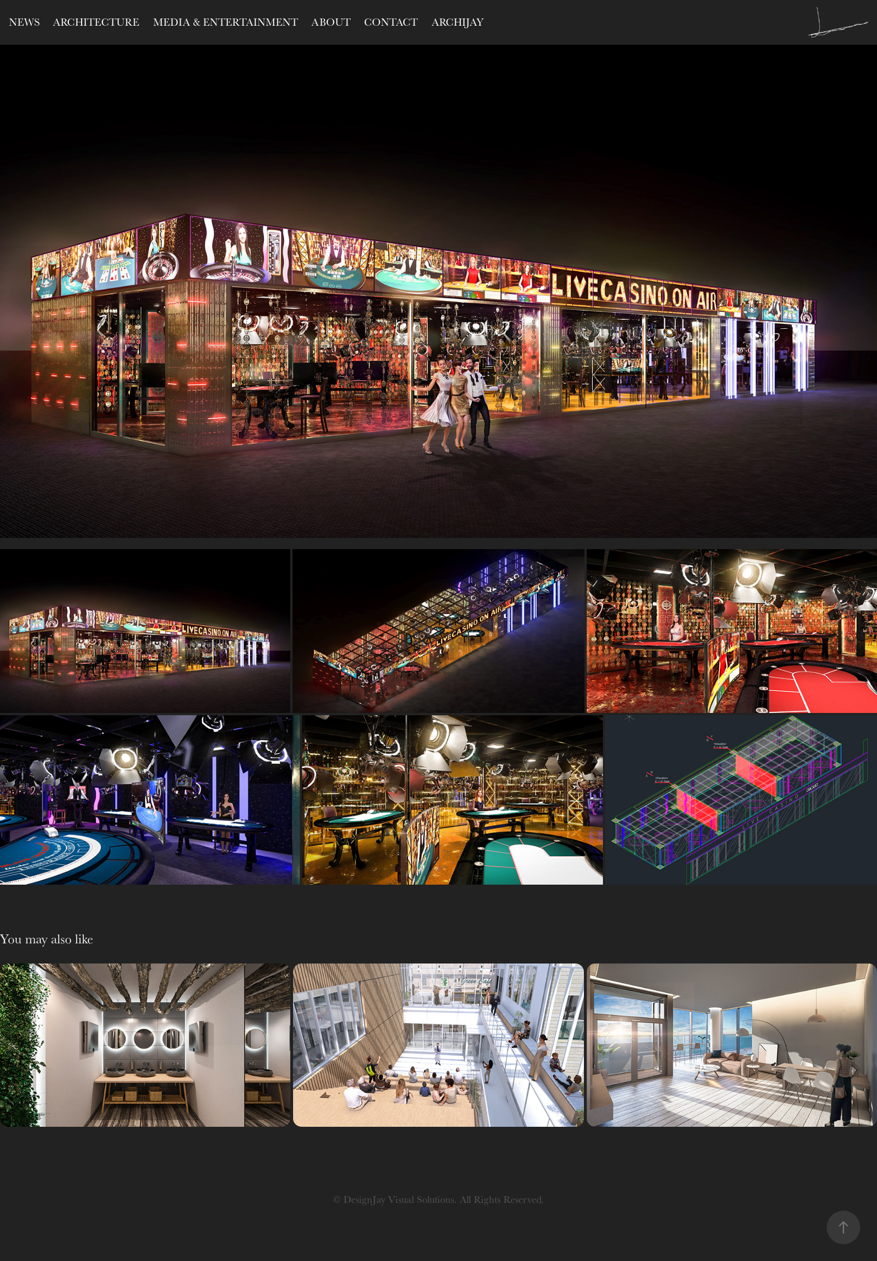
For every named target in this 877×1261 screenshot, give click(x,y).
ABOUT (331, 22)
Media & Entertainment (225, 22)
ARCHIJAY (457, 22)
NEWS (24, 22)
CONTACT (391, 22)
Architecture (96, 22)
